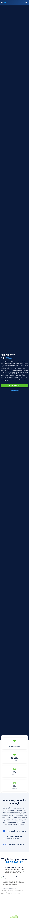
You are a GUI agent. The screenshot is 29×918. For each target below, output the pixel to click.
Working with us (14, 390)
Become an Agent (14, 385)
